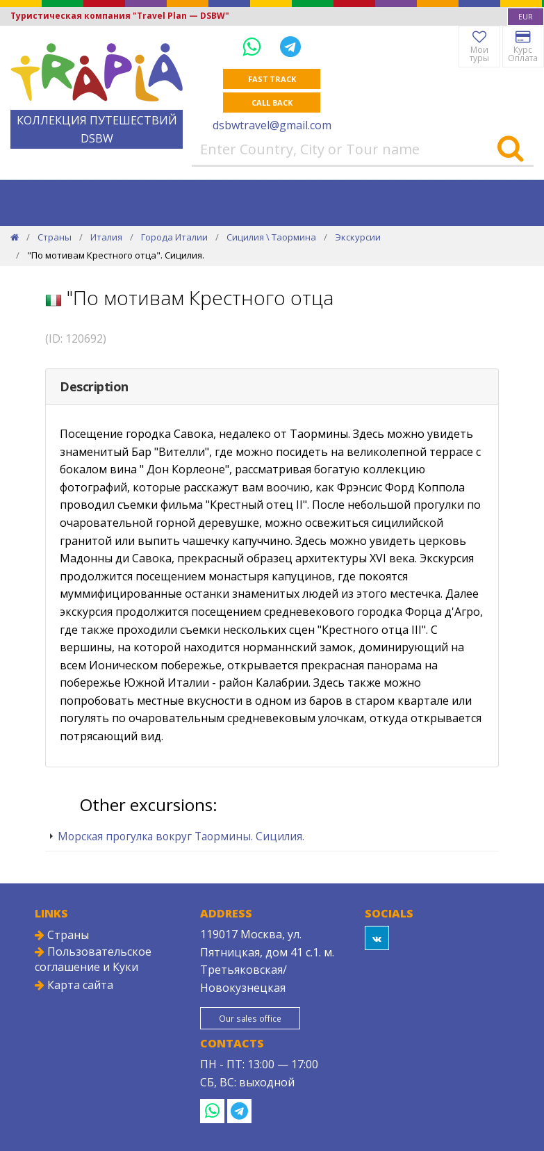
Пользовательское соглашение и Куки (93, 959)
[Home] (14, 237)
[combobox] (525, 17)
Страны (55, 237)
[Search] (510, 149)
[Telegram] (290, 46)
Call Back (272, 102)
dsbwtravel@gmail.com (272, 125)
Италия (106, 237)
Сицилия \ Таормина (271, 237)
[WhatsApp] (254, 46)
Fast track (272, 79)
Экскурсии (358, 237)
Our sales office (251, 1019)
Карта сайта (74, 985)
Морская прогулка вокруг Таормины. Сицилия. (181, 836)
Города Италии (174, 237)
